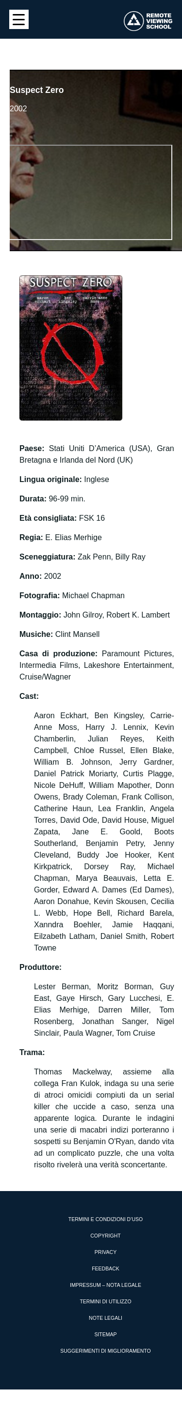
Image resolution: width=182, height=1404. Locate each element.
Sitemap (105, 1334)
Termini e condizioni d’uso (105, 1219)
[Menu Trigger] (19, 19)
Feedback (105, 1268)
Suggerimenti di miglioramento (105, 1351)
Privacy (105, 1252)
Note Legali (105, 1318)
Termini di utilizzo (105, 1301)
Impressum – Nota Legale (105, 1285)
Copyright (105, 1235)
